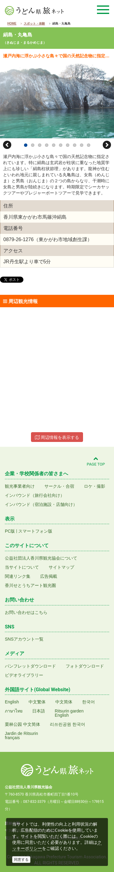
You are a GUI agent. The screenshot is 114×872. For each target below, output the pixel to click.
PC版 (10, 531)
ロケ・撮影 (94, 486)
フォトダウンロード (85, 666)
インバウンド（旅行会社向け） (34, 495)
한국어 (88, 701)
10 (88, 145)
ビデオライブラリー (24, 675)
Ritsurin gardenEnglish (69, 713)
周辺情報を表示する (57, 437)
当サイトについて (22, 567)
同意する (21, 859)
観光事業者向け (20, 486)
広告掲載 (48, 576)
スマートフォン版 (35, 531)
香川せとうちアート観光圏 (30, 585)
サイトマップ (61, 567)
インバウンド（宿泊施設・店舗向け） (41, 504)
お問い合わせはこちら (26, 612)
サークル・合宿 (59, 486)
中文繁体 (37, 701)
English (12, 701)
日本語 (38, 711)
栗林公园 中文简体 (22, 724)
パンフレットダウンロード (30, 666)
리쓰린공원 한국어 (67, 724)
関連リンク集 (17, 576)
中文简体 (63, 701)
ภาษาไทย (13, 711)
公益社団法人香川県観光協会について (41, 558)
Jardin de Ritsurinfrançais (21, 735)
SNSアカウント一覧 (24, 639)
